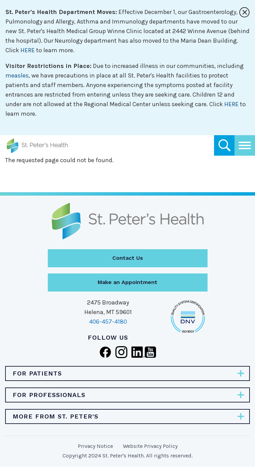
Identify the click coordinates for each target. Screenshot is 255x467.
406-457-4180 (108, 321)
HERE (27, 50)
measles (17, 75)
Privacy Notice (95, 446)
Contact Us (127, 258)
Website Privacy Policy (150, 446)
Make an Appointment (127, 282)
